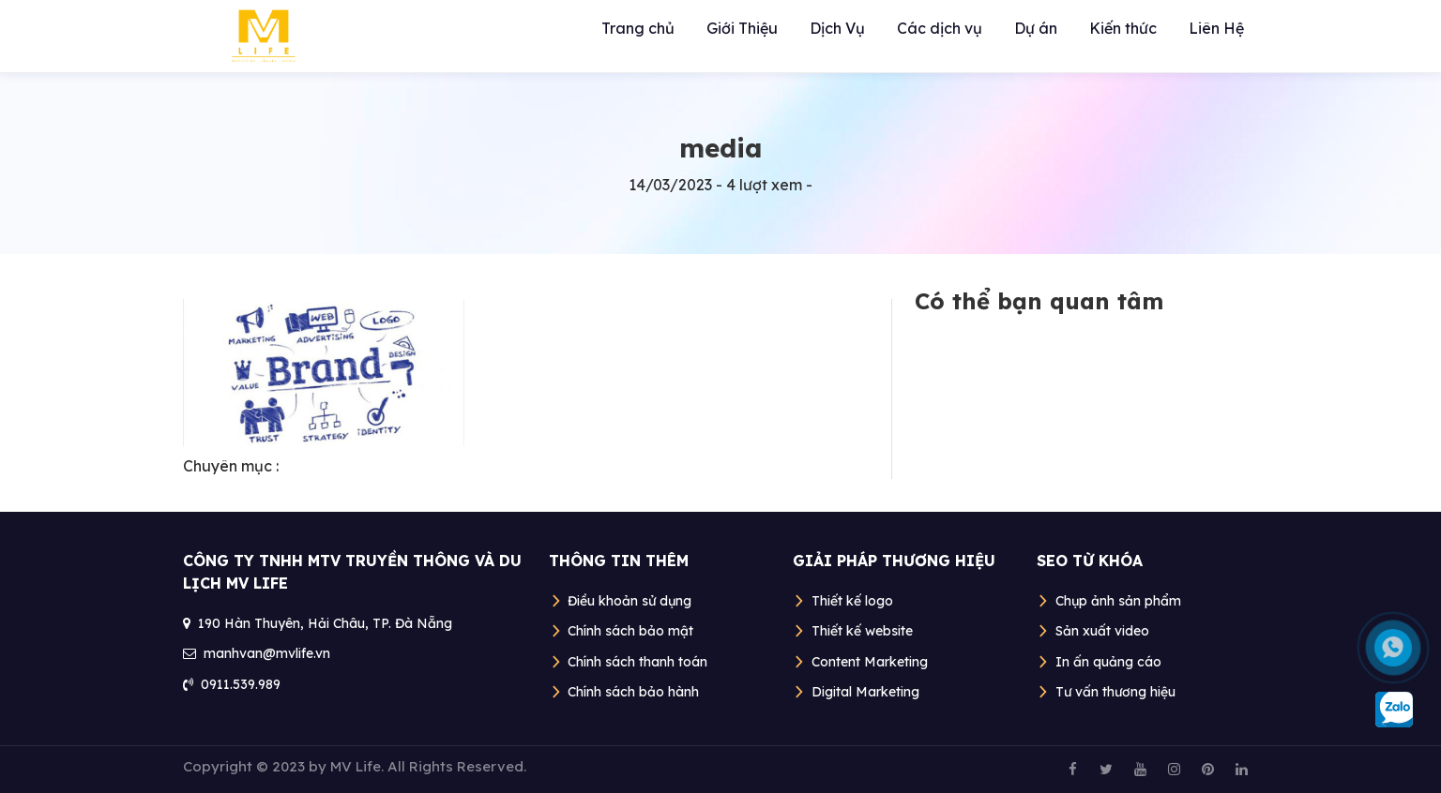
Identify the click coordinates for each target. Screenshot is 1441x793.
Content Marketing (870, 661)
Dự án (1035, 28)
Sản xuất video (1102, 630)
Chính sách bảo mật (630, 630)
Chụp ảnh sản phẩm (1118, 600)
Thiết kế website (862, 630)
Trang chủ (638, 28)
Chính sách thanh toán (637, 661)
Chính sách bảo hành (633, 691)
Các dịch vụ (939, 28)
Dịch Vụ (837, 28)
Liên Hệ (1216, 28)
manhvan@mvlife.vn (267, 653)
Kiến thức (1123, 28)
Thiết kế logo (852, 600)
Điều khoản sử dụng (629, 600)
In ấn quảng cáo (1108, 661)
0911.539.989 (241, 684)
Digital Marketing (865, 691)
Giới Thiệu (742, 28)
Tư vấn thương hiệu (1115, 691)
